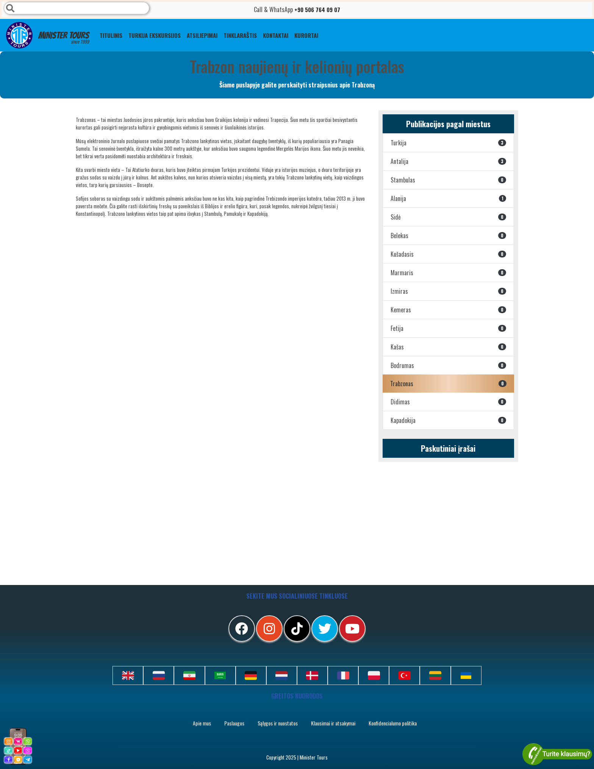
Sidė (448, 216)
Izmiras (448, 291)
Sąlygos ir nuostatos (278, 723)
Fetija (448, 328)
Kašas (448, 346)
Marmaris (448, 272)
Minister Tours (47, 35)
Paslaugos (234, 723)
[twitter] (324, 628)
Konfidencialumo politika (393, 723)
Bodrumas (448, 365)
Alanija (448, 198)
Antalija (448, 161)
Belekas (448, 235)
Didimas (448, 401)
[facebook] (241, 628)
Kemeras (448, 309)
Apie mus (202, 723)
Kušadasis (448, 254)
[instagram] (269, 628)
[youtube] (352, 628)
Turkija (448, 142)
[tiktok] (297, 628)
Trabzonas (448, 383)
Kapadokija (448, 420)
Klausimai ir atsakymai (333, 723)
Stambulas (448, 179)
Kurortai (306, 35)
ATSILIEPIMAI (202, 35)
